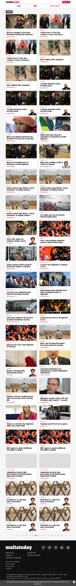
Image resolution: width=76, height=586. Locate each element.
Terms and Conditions (13, 562)
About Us (10, 553)
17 (48, 535)
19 (55, 535)
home (19, 6)
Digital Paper (54, 6)
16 (45, 535)
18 (52, 535)
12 (33, 535)
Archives (8, 569)
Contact (9, 555)
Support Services (13, 558)
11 (29, 535)
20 (58, 535)
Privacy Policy (10, 564)
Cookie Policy (10, 566)
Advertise (31, 553)
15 (42, 535)
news (35, 6)
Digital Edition (33, 555)
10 (26, 535)
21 (61, 535)
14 (39, 535)
